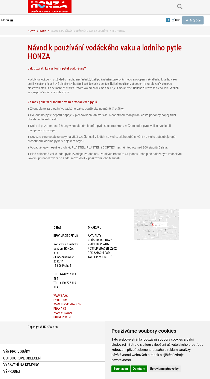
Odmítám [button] (139, 368)
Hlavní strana (37, 30)
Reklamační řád (99, 253)
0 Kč (173, 20)
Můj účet (192, 21)
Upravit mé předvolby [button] (164, 368)
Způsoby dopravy (100, 240)
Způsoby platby (98, 244)
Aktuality (94, 235)
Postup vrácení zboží (102, 248)
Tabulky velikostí (99, 257)
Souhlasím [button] (121, 368)
